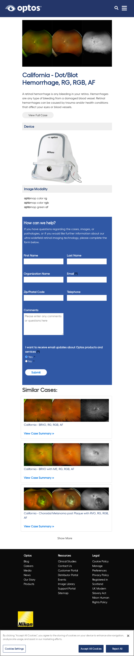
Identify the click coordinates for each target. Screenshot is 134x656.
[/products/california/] (56, 158)
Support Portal (66, 588)
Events (62, 579)
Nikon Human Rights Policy (100, 600)
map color (35, 198)
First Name (31, 255)
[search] (116, 8)
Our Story (30, 579)
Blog (26, 561)
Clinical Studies (67, 561)
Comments (31, 310)
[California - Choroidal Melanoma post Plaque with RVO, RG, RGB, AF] (66, 507)
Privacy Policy (100, 575)
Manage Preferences (99, 568)
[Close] (128, 636)
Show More (64, 538)
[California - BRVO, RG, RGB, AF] (66, 417)
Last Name (74, 255)
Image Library (66, 583)
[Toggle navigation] (124, 8)
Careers (28, 565)
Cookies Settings (14, 648)
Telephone (73, 291)
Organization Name (37, 273)
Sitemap (63, 593)
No (30, 361)
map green (36, 207)
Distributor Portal (68, 575)
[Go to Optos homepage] (23, 8)
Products (29, 583)
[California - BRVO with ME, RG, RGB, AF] (66, 461)
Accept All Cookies (91, 648)
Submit (36, 372)
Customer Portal (68, 570)
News (27, 575)
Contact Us (65, 565)
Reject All (117, 648)
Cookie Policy (100, 561)
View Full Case (37, 115)
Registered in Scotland (100, 582)
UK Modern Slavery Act (99, 591)
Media (27, 570)
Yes (30, 357)
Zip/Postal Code (34, 291)
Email (70, 273)
